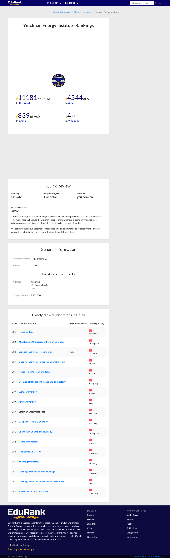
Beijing (90, 514)
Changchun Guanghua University (35, 431)
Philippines (132, 528)
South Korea (132, 514)
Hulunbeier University (30, 451)
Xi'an (89, 528)
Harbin (90, 532)
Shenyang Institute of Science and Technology (42, 381)
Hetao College (26, 331)
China (76, 12)
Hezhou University (28, 441)
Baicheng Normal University (33, 421)
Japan (129, 523)
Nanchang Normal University (33, 491)
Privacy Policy (155, 556)
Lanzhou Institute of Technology (35, 351)
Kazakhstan (132, 537)
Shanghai (91, 523)
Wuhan (90, 519)
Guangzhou (92, 537)
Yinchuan (86, 12)
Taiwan (130, 519)
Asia (68, 12)
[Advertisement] (32, 50)
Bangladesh (132, 532)
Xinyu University (27, 401)
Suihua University (28, 391)
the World (25, 103)
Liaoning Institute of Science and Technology (41, 481)
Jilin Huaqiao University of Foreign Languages (42, 341)
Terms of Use (139, 556)
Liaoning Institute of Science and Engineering (42, 361)
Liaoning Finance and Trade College (37, 471)
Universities (57, 12)
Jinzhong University (29, 461)
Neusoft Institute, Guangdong (34, 371)
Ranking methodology (21, 549)
